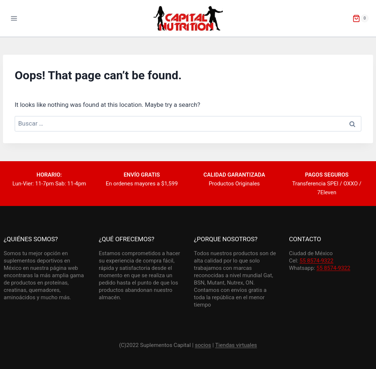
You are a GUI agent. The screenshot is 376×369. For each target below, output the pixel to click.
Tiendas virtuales (236, 345)
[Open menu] (14, 18)
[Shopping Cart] (360, 18)
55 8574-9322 (316, 260)
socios (203, 345)
